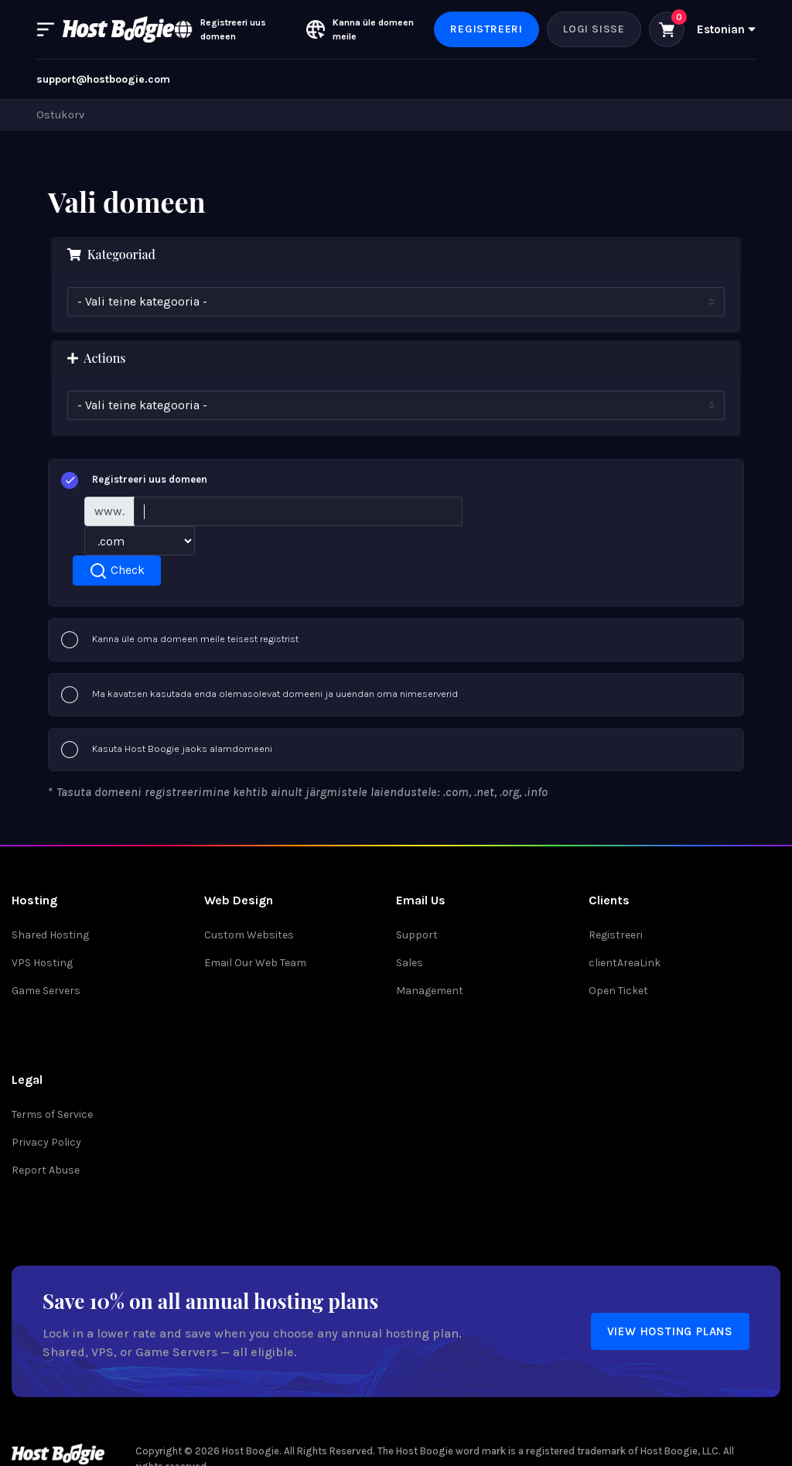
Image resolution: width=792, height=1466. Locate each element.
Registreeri (486, 29)
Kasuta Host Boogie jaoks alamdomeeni (166, 749)
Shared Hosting (50, 934)
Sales (409, 962)
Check (117, 571)
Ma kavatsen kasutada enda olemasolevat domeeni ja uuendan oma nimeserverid (259, 694)
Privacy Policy (46, 1142)
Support (417, 934)
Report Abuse (46, 1170)
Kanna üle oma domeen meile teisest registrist (180, 639)
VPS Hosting (42, 962)
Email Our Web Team (255, 962)
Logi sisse (594, 29)
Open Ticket (618, 990)
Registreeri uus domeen (134, 480)
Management (429, 990)
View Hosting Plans (670, 1331)
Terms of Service (52, 1114)
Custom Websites (249, 934)
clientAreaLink (625, 962)
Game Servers (46, 990)
